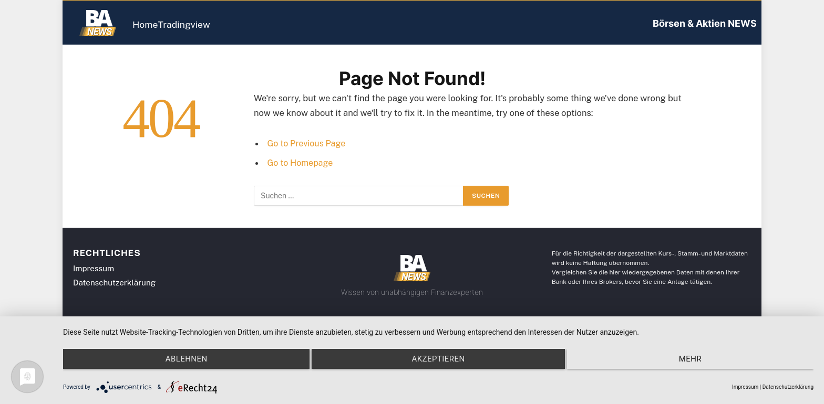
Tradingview (208, 24)
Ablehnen (175, 366)
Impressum (745, 387)
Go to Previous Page (307, 143)
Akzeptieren (438, 366)
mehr (701, 366)
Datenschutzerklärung (788, 387)
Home (153, 24)
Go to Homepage (301, 162)
